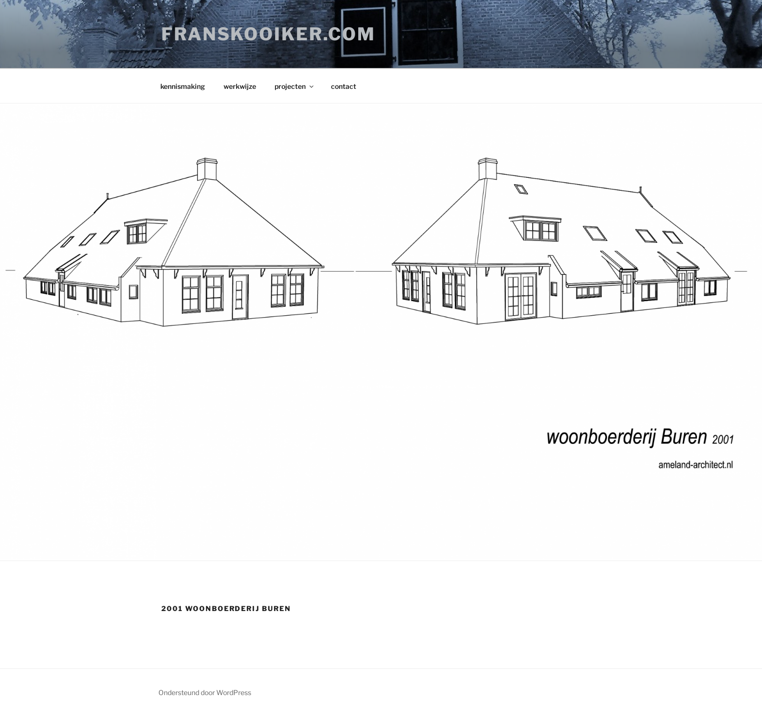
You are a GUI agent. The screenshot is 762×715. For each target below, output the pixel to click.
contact (343, 86)
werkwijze (240, 86)
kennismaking (182, 86)
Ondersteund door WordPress (204, 692)
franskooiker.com (268, 34)
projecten (295, 86)
